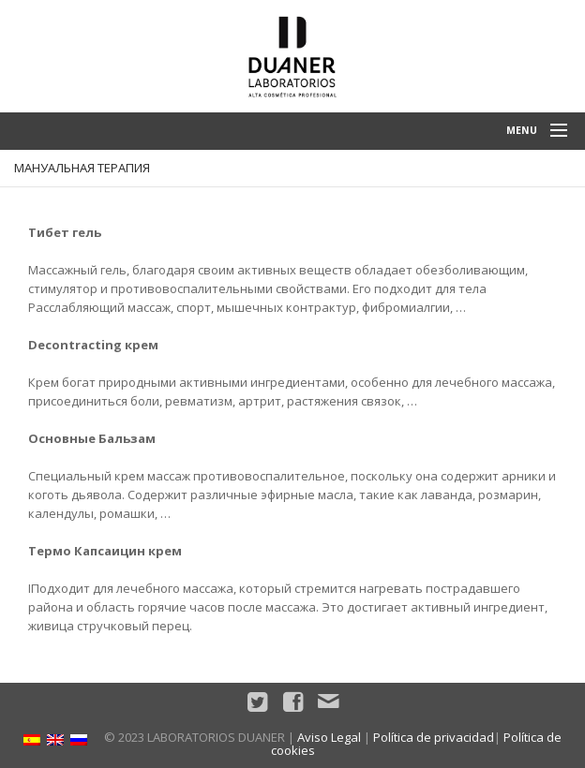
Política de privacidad (433, 737)
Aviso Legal (329, 737)
